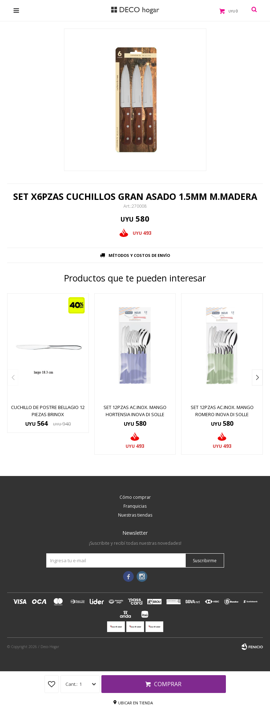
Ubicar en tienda (135, 702)
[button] (257, 377)
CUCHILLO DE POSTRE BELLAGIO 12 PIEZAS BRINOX (48, 411)
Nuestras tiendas (135, 515)
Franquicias (135, 506)
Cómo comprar (135, 497)
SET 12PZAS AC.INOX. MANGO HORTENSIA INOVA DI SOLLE (135, 411)
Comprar (167, 684)
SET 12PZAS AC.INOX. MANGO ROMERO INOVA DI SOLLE (222, 411)
